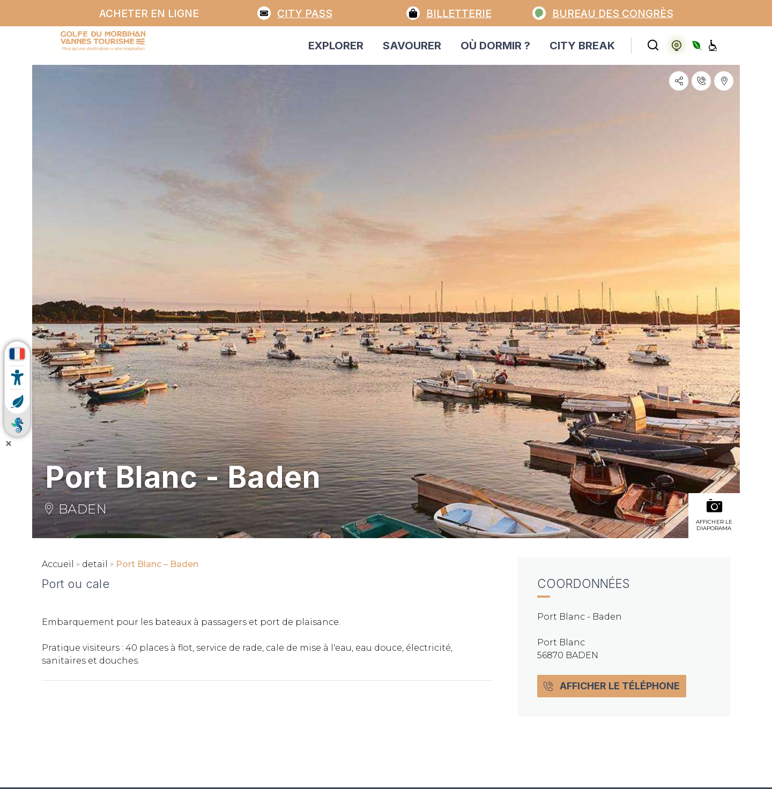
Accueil (58, 564)
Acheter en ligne (149, 13)
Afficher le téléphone (612, 685)
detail (95, 564)
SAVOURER (412, 45)
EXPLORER (335, 45)
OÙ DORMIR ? (495, 45)
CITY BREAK (582, 45)
